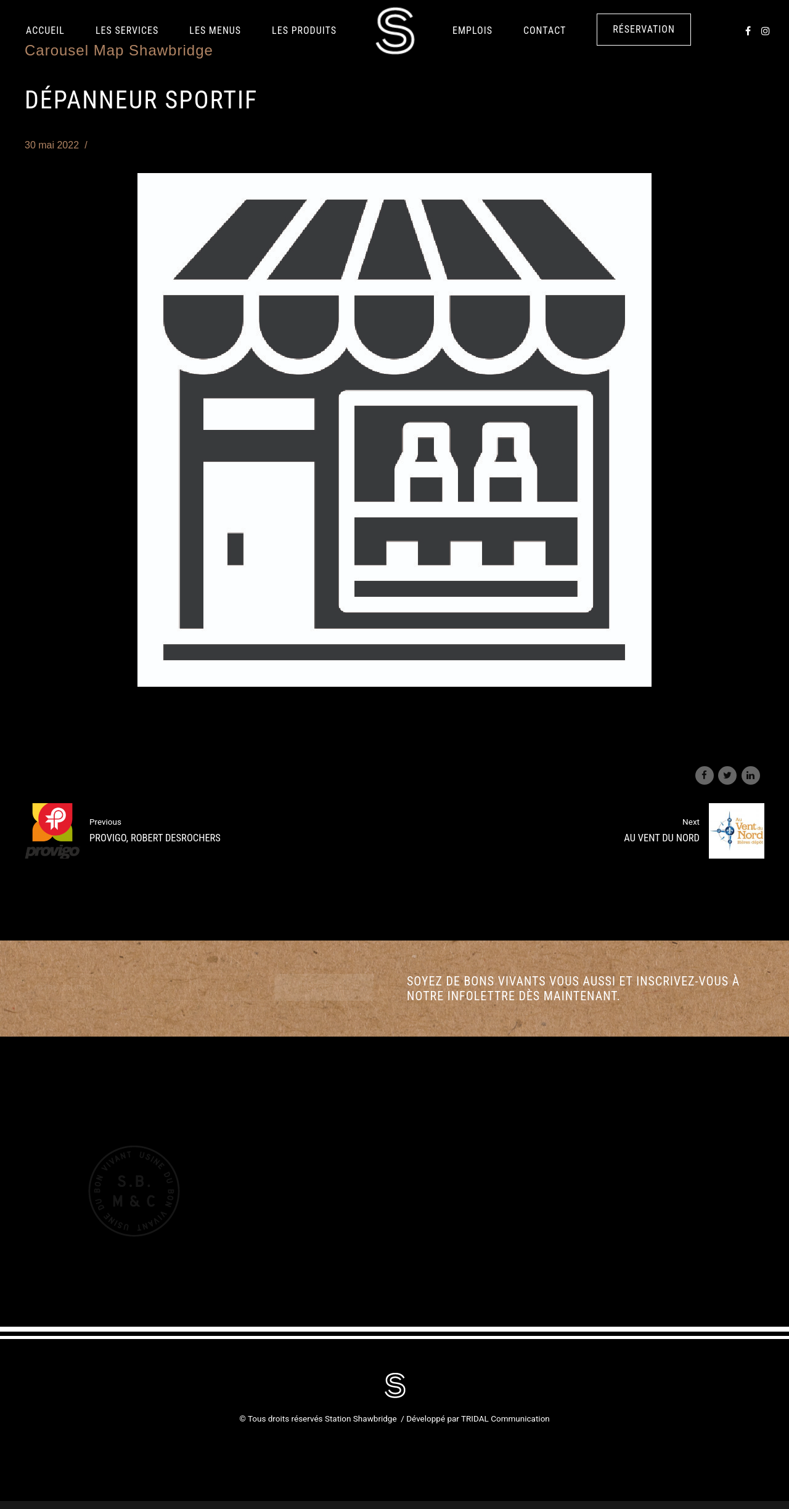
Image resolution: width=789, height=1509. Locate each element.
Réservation (644, 29)
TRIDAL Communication (505, 1418)
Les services (127, 30)
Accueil (45, 30)
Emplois (472, 30)
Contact (544, 30)
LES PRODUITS (304, 30)
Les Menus (215, 30)
